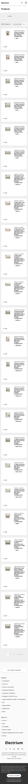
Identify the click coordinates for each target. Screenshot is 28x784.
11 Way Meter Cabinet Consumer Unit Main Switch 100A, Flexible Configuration (19, 545)
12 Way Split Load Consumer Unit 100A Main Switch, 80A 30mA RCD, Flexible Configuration (19, 206)
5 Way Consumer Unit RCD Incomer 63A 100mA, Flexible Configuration (19, 366)
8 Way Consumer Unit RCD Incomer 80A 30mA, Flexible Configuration (19, 416)
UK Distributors (6, 681)
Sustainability (5, 726)
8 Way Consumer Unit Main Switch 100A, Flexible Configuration (19, 82)
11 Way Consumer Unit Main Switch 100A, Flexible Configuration (19, 106)
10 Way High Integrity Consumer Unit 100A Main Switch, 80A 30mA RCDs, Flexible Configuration (19, 259)
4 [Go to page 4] (14, 654)
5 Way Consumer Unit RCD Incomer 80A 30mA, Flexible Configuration (19, 340)
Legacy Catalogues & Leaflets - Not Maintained (13, 699)
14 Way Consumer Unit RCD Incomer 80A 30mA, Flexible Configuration (19, 492)
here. (11, 772)
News (3, 723)
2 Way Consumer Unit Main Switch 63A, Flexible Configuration (19, 34)
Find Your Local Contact (8, 687)
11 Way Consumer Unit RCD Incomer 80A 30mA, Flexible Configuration (19, 467)
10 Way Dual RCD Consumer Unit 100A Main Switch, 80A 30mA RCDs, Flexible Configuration (19, 315)
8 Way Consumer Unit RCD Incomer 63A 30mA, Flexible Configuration (19, 391)
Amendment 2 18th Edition (8, 693)
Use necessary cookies (14, 780)
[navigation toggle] (26, 3)
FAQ (3, 702)
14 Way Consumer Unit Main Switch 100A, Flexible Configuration (19, 130)
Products (10, 16)
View (5, 46)
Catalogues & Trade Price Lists (9, 696)
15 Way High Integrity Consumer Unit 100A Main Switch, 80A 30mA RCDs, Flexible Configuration (19, 287)
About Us (4, 720)
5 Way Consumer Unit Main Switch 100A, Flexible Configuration (19, 58)
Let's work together (14, 670)
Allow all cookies (14, 775)
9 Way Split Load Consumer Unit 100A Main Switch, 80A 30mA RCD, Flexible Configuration (19, 179)
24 (23, 24)
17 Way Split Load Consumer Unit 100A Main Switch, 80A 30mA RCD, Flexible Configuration (19, 232)
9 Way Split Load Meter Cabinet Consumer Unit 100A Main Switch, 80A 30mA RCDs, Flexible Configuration (19, 572)
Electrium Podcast (6, 729)
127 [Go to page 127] (19, 654)
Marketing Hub (5, 708)
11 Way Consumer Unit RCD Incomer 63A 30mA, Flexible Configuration (19, 441)
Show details (16, 772)
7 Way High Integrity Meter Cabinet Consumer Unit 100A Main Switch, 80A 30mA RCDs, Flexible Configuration (19, 600)
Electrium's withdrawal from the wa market (12, 732)
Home (3, 16)
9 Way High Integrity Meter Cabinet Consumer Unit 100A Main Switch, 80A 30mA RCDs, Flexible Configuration (19, 630)
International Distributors (8, 690)
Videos (3, 711)
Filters (3, 19)
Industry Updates (6, 705)
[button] (21, 2)
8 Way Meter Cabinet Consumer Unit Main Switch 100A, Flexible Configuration (19, 518)
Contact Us (5, 684)
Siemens (4, 735)
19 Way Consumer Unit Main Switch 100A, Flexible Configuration (19, 154)
